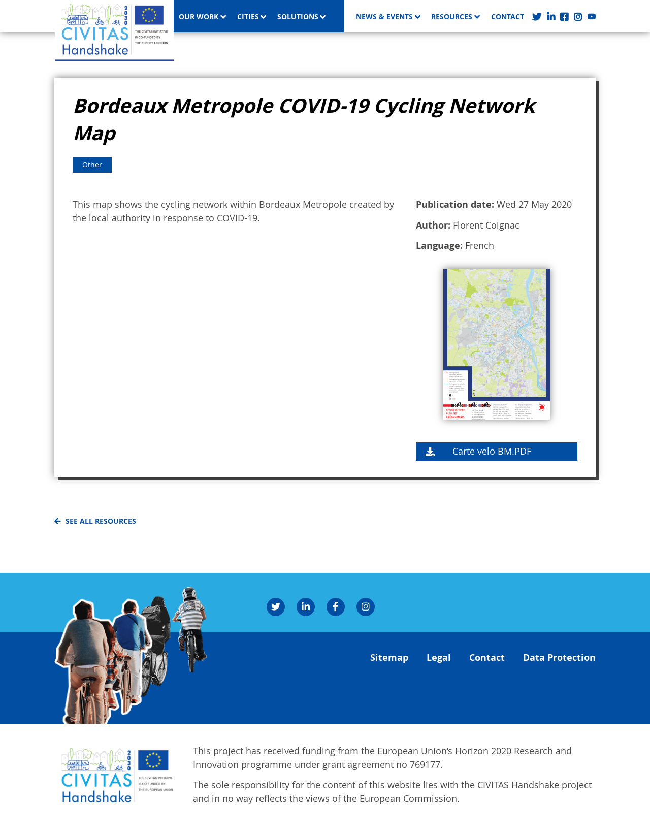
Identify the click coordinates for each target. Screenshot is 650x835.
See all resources (101, 521)
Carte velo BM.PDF (491, 451)
